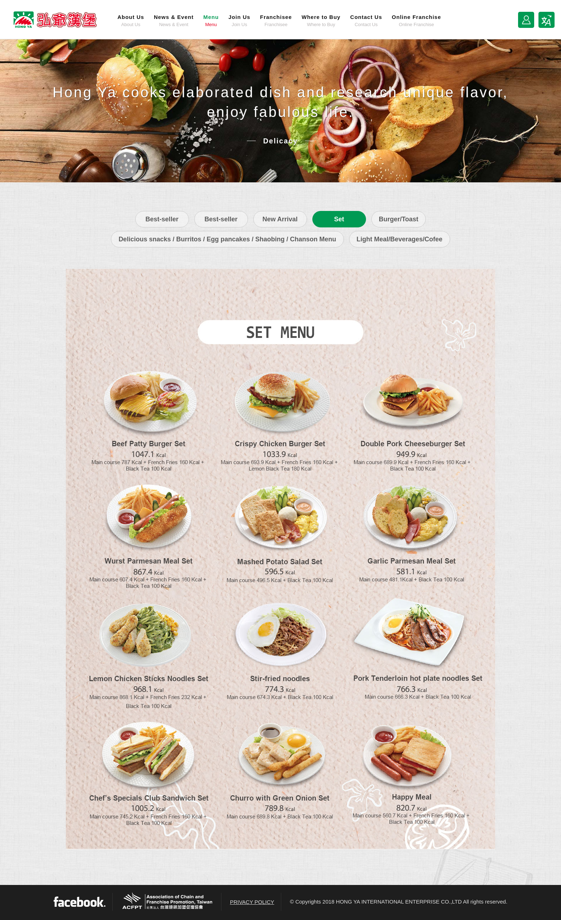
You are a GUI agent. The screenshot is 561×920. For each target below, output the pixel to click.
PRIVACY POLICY (252, 902)
